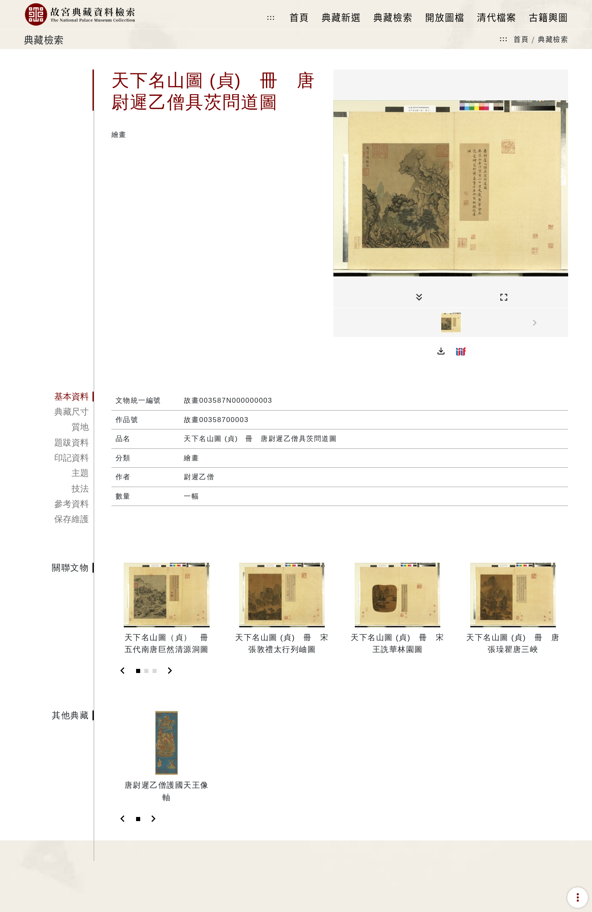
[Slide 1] (138, 671)
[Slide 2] (146, 671)
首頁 (521, 39)
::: (271, 17)
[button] (441, 351)
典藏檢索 (553, 39)
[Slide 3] (155, 671)
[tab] (59, 396)
